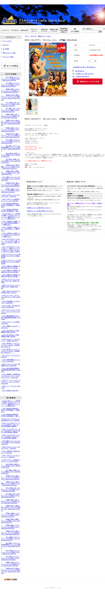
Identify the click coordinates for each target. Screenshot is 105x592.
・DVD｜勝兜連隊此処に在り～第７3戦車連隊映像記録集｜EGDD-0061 (10, 317)
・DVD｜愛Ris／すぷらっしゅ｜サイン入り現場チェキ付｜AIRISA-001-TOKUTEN (10, 78)
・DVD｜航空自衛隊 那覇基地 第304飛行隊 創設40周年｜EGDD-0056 (10, 370)
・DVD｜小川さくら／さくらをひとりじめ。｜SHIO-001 (10, 195)
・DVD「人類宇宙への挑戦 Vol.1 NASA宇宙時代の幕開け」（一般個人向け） (10, 223)
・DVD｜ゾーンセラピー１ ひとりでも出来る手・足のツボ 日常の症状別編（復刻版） (10, 424)
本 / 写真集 (6, 49)
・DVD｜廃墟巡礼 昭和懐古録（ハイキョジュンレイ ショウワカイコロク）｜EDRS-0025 (10, 376)
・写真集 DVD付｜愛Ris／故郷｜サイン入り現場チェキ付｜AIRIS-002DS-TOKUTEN (10, 166)
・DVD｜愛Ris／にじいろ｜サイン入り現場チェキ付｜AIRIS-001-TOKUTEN (10, 178)
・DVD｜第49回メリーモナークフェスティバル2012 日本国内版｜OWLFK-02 (10, 345)
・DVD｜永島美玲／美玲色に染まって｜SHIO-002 (10, 452)
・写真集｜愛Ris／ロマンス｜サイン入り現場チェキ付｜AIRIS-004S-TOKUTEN (10, 129)
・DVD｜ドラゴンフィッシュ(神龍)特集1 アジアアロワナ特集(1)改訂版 (10, 255)
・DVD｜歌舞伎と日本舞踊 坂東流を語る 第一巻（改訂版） (10, 267)
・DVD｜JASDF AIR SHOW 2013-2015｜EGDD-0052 (10, 306)
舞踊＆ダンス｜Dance (44, 36)
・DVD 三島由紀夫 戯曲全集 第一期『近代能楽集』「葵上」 (10, 210)
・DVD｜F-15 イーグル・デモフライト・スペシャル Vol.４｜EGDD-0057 (10, 311)
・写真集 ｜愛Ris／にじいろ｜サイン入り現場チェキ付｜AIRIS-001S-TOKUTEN (10, 190)
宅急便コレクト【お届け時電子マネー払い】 (40, 211)
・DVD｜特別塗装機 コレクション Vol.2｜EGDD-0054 (10, 360)
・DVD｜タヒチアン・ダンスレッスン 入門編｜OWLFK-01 (10, 340)
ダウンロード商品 (8, 57)
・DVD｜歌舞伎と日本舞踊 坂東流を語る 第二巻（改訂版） (10, 271)
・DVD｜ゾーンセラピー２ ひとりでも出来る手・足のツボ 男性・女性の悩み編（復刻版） (10, 430)
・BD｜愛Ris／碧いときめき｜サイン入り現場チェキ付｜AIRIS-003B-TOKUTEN (10, 110)
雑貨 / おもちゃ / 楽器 (9, 53)
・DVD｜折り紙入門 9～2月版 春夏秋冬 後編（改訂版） (10, 335)
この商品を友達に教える (82, 76)
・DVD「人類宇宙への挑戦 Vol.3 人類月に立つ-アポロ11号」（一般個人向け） (10, 235)
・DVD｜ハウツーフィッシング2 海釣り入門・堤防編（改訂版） (10, 286)
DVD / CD (6, 45)
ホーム (27, 36)
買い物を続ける (79, 71)
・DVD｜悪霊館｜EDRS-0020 (9, 390)
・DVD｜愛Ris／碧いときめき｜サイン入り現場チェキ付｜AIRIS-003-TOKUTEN (10, 104)
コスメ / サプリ (7, 41)
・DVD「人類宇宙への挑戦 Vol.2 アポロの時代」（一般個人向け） (10, 229)
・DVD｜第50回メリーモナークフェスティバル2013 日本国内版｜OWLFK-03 (10, 351)
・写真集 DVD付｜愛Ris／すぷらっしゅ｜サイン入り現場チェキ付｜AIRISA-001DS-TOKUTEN (10, 97)
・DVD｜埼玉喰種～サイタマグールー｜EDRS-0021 (10, 302)
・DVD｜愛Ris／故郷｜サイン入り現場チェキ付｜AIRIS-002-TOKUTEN (10, 155)
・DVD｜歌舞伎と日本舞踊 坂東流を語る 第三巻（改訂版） (10, 275)
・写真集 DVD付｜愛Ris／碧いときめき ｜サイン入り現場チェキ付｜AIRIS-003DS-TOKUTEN (10, 123)
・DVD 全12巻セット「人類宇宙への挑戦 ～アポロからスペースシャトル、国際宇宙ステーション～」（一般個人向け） (10, 216)
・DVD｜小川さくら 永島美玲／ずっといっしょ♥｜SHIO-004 (10, 200)
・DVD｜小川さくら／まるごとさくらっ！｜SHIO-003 (10, 456)
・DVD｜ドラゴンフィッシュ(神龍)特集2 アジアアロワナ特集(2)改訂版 (10, 261)
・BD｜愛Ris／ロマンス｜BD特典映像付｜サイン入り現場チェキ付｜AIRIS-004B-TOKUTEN (10, 148)
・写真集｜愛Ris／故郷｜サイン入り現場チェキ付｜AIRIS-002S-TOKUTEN (10, 172)
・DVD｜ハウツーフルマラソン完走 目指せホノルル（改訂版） (10, 419)
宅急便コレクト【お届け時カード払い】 (39, 208)
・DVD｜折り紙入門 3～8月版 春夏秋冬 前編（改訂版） (10, 331)
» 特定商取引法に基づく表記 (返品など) (84, 67)
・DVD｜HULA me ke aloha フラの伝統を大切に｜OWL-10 (10, 292)
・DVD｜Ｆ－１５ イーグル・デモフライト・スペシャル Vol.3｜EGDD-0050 (10, 382)
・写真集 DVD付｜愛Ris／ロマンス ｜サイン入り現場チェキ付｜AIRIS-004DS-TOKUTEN (10, 135)
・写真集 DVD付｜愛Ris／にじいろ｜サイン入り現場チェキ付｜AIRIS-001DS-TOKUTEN (10, 184)
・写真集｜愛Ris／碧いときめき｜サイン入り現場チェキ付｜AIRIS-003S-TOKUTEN (10, 116)
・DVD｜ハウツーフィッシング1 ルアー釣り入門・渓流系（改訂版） (10, 280)
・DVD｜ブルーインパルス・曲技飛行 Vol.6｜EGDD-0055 (10, 365)
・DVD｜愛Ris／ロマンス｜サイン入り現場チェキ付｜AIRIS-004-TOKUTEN (10, 141)
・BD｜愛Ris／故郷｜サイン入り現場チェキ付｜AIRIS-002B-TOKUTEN (10, 160)
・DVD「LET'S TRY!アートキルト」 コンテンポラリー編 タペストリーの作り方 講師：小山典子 (10, 241)
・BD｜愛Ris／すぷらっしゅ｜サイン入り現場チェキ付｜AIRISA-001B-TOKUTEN (10, 84)
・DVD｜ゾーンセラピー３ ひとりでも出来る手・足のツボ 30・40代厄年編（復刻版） (10, 436)
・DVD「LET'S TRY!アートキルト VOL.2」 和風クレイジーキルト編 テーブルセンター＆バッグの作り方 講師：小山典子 (10, 249)
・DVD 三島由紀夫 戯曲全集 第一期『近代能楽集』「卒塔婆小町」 (10, 205)
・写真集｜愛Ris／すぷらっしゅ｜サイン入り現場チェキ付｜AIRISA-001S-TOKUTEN (10, 90)
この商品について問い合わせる (84, 73)
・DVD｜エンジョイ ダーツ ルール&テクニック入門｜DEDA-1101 (10, 297)
